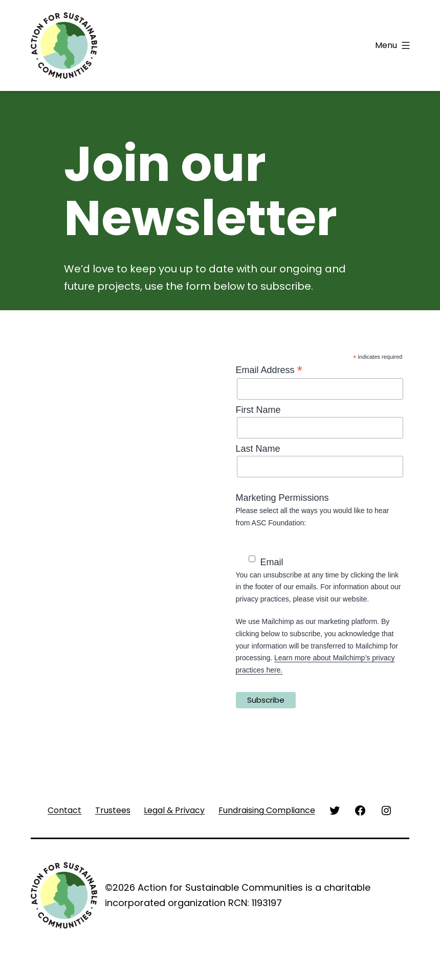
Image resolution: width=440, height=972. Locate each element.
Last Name (258, 449)
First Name (258, 410)
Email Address (269, 370)
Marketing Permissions (282, 498)
